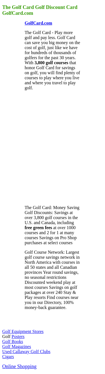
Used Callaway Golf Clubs (26, 351)
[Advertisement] (52, 147)
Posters (17, 336)
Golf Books (12, 341)
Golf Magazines (16, 346)
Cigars (8, 356)
